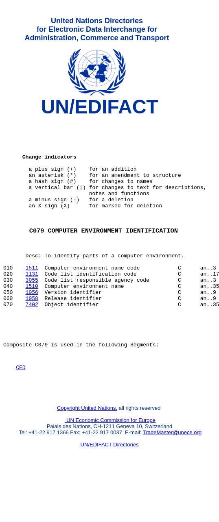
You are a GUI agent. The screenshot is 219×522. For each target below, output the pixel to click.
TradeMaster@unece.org (172, 479)
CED (20, 410)
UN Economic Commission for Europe (110, 467)
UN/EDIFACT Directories (110, 492)
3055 (32, 311)
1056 (32, 325)
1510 (32, 318)
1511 (32, 296)
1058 (32, 333)
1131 (32, 303)
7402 (32, 340)
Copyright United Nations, (87, 455)
